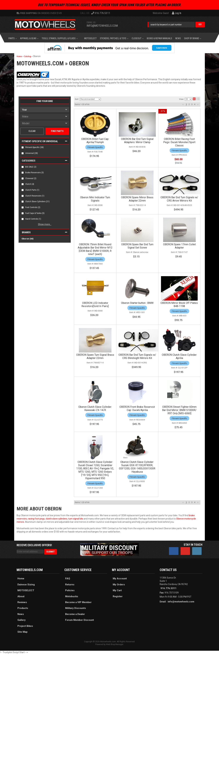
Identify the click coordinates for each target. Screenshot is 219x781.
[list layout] (198, 99)
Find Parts (57, 131)
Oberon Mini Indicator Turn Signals (95, 199)
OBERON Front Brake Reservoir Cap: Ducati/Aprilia (137, 408)
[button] (176, 24)
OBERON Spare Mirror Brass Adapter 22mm (137, 199)
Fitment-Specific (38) (34, 147)
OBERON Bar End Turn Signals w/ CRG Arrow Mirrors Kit (179, 199)
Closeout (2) (30, 178)
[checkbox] (23, 147)
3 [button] (191, 104)
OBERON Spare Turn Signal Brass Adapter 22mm (95, 356)
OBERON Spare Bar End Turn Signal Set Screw (137, 246)
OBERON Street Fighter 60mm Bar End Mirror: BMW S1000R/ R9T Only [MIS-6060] (179, 410)
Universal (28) (31, 153)
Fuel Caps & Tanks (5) (34, 213)
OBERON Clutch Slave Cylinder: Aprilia (179, 356)
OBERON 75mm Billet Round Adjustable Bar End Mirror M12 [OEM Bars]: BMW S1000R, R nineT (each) (95, 249)
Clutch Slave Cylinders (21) (37, 201)
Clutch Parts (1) (32, 190)
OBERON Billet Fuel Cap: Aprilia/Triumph (95, 140)
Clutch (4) (29, 184)
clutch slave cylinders (56, 518)
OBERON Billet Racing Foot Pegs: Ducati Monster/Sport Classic (179, 142)
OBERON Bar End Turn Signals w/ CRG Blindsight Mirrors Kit (137, 356)
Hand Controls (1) (33, 219)
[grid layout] (194, 99)
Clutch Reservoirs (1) (34, 196)
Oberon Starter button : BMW (137, 302)
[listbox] (44, 109)
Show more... (44, 224)
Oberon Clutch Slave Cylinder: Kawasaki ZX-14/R (95, 408)
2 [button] (189, 104)
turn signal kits (75, 518)
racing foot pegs (36, 518)
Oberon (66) (28, 238)
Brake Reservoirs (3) (34, 172)
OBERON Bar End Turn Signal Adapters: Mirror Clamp (137, 140)
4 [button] (194, 104)
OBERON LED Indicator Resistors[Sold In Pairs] (95, 304)
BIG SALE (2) (30, 167)
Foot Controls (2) (32, 207)
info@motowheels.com (102, 25)
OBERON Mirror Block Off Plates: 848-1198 (179, 304)
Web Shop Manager (114, 644)
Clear (32, 131)
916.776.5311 (168, 588)
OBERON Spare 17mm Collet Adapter (179, 246)
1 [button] (186, 104)
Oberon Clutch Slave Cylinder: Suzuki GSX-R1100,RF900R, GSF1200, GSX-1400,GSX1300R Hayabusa (137, 466)
